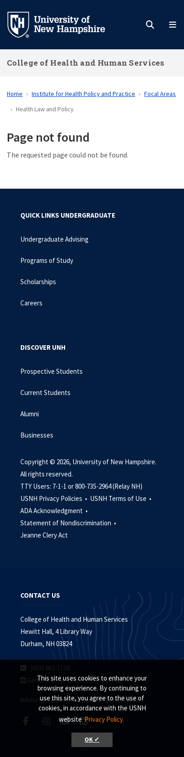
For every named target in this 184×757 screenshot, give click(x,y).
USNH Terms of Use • (121, 498)
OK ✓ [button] (92, 739)
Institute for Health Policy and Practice (83, 94)
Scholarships (38, 281)
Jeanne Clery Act (44, 535)
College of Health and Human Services (86, 62)
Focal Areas (160, 94)
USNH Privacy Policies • (54, 498)
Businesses (36, 435)
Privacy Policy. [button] (104, 719)
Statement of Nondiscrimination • (69, 523)
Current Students (45, 392)
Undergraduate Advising (54, 239)
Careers (31, 303)
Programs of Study (46, 260)
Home (15, 94)
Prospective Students (51, 371)
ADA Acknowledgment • (54, 510)
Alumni (29, 413)
